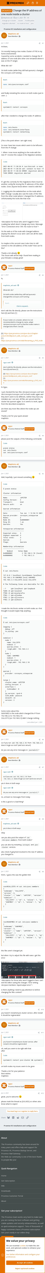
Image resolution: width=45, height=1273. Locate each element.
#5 (43, 474)
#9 (43, 871)
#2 (43, 275)
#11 (42, 1032)
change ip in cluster (9, 20)
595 (28, 18)
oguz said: (7, 362)
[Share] (39, 43)
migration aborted (8, 23)
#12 (42, 1093)
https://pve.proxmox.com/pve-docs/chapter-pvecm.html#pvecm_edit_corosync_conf (19, 334)
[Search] (41, 3)
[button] (3, 3)
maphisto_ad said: (10, 285)
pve (32, 23)
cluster (20, 20)
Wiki (2, 1186)
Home (3, 1175)
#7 (43, 767)
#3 (43, 358)
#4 (43, 436)
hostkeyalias (29, 20)
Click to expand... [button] (23, 306)
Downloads (5, 1191)
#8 (43, 819)
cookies (23, 1245)
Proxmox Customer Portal (12, 1196)
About (3, 1201)
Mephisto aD (7, 18)
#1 (43, 43)
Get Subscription (8, 1181)
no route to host (23, 23)
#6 (43, 739)
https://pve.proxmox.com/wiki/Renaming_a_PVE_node (22, 340)
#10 (42, 1009)
